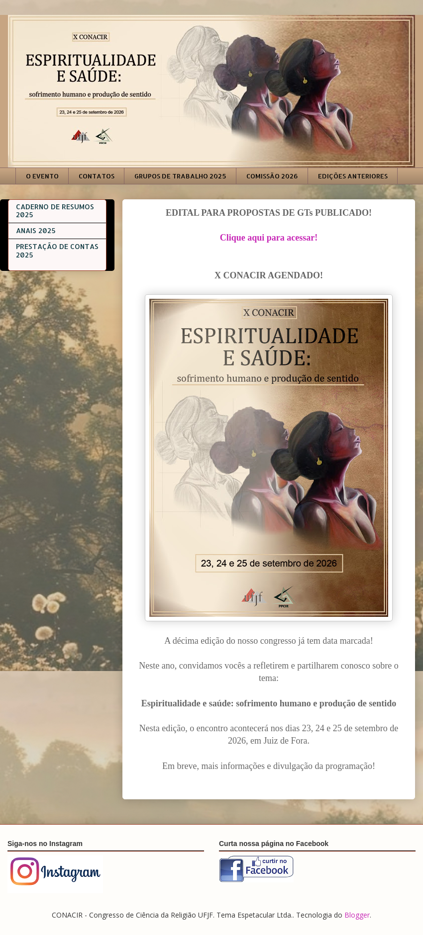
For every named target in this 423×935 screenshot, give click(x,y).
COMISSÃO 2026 (272, 176)
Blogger (357, 915)
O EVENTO (42, 176)
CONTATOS (96, 176)
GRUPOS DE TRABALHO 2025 (180, 176)
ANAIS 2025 (36, 230)
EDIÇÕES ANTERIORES (353, 176)
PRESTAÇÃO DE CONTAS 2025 (57, 250)
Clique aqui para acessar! (269, 238)
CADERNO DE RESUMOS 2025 (55, 210)
